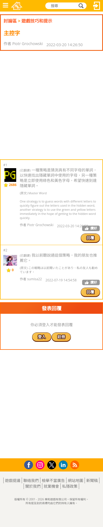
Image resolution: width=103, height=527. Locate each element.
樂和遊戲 (17, 6)
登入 (96, 6)
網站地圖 (75, 480)
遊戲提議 (12, 480)
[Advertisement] (51, 105)
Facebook (30, 464)
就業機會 (51, 486)
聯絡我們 (31, 480)
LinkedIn (64, 465)
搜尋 (80, 6)
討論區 (10, 21)
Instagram (40, 464)
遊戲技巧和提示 (36, 21)
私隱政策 (69, 486)
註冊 (61, 336)
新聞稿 (92, 480)
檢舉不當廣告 (53, 480)
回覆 (90, 237)
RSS (75, 464)
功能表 (5, 6)
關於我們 (33, 486)
